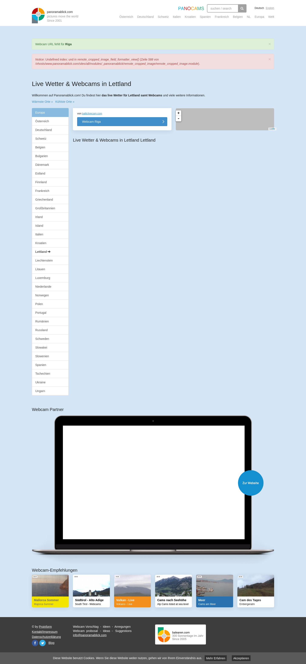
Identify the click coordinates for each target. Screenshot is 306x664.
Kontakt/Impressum (45, 631)
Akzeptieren (241, 658)
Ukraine (40, 382)
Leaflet (270, 129)
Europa (259, 16)
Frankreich (222, 16)
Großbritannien (45, 208)
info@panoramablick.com (89, 635)
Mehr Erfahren (215, 658)
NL (249, 16)
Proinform (45, 626)
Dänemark (42, 164)
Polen (39, 304)
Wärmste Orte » (42, 101)
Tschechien (42, 373)
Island (39, 225)
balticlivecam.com (92, 113)
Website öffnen (157, 483)
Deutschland (145, 16)
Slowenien (42, 356)
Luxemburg (42, 278)
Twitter (42, 643)
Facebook (35, 643)
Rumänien (42, 321)
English (270, 8)
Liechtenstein (44, 260)
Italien (177, 16)
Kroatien (190, 16)
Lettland (43, 251)
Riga (68, 44)
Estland (40, 173)
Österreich (126, 16)
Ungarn (40, 391)
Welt (271, 16)
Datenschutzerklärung (46, 637)
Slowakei (41, 347)
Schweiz (163, 16)
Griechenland (44, 199)
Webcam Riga (91, 121)
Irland (39, 217)
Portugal (40, 312)
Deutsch (259, 8)
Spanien (205, 16)
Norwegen (42, 295)
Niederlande (43, 286)
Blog (51, 642)
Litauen (40, 269)
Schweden (42, 338)
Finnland (41, 182)
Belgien (238, 16)
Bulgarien (41, 156)
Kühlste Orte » (64, 101)
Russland (41, 330)
